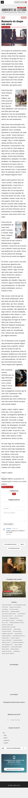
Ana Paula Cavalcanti (7, 624)
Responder (8, 534)
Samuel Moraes (15, 649)
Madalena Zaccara (7, 651)
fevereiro (6, 740)
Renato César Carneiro (8, 653)
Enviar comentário (8, 524)
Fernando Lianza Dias (7, 633)
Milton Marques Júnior (20, 604)
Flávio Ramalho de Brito (8, 620)
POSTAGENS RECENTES (10, 544)
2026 (4, 732)
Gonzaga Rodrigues (7, 604)
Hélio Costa (5, 622)
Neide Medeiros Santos (19, 635)
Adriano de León (6, 642)
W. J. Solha (4, 618)
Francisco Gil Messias (15, 607)
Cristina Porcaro (6, 631)
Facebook (21, 560)
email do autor (7, 487)
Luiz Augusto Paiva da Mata (9, 613)
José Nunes (5, 609)
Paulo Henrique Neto (7, 644)
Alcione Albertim (17, 640)
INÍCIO (22, 544)
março (5, 737)
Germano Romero (15, 611)
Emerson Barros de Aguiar (17, 622)
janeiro (6, 742)
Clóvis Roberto (22, 613)
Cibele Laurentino (6, 640)
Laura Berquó (17, 629)
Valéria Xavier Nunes (16, 646)
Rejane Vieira (5, 27)
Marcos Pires (5, 611)
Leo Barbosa (19, 620)
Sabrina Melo (16, 651)
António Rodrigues (7, 629)
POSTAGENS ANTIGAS (14, 548)
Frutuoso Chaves (13, 609)
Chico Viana (5, 607)
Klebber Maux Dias (14, 618)
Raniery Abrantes (6, 635)
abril (5, 735)
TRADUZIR (24, 17)
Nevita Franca (5, 649)
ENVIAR (3, 17)
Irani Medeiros (5, 646)
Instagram (21, 558)
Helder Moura (18, 633)
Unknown (8, 528)
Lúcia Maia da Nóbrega (18, 642)
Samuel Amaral (18, 644)
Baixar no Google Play (14, 769)
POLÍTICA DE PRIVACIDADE (13, 748)
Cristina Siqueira (17, 631)
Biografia (21, 563)
